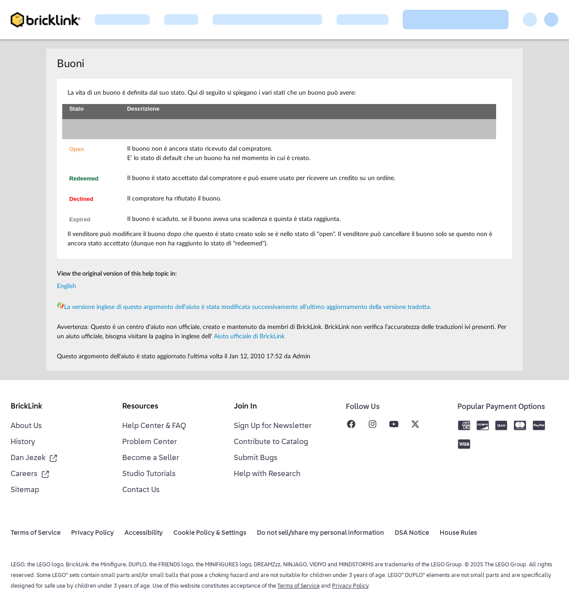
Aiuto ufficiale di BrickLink (249, 336)
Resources (140, 406)
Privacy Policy (350, 586)
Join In (245, 406)
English (66, 286)
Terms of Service (298, 586)
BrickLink (26, 406)
